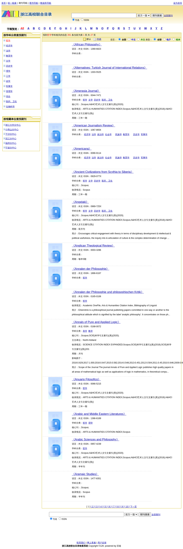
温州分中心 (10, 143)
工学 (8, 76)
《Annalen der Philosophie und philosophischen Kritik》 (108, 292)
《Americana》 (82, 148)
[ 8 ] (118, 506)
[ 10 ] (127, 506)
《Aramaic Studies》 (85, 474)
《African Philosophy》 (87, 44)
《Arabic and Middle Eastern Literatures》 (99, 413)
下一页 (133, 506)
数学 (90, 331)
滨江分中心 (10, 138)
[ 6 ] (109, 506)
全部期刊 (168, 15)
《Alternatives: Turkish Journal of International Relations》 (109, 67)
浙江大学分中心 (13, 125)
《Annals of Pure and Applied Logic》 (96, 322)
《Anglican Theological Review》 (93, 245)
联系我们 (81, 542)
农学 (8, 81)
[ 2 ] (92, 506)
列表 (99, 39)
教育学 (9, 56)
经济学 (9, 45)
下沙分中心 (10, 134)
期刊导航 (23, 3)
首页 (3, 3)
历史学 (9, 66)
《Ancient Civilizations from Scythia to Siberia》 (103, 171)
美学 (85, 331)
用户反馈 (102, 542)
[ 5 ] (105, 506)
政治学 (100, 134)
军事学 (9, 86)
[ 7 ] (114, 506)
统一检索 (12, 3)
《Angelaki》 (80, 201)
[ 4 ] (101, 506)
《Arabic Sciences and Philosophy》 (95, 439)
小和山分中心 (12, 129)
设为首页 (177, 3)
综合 (8, 96)
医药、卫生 (11, 101)
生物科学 (10, 106)
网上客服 (91, 542)
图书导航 (33, 3)
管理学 (9, 91)
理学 (8, 71)
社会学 (108, 134)
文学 (8, 61)
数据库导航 (45, 3)
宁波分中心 (10, 147)
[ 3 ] (97, 506)
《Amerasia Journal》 (86, 90)
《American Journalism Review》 (93, 125)
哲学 (8, 40)
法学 (8, 50)
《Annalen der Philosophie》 (90, 268)
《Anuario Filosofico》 (86, 379)
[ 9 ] (122, 506)
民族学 (118, 134)
